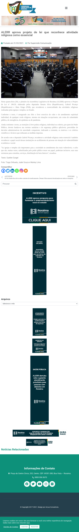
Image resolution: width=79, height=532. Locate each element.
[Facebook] (3, 171)
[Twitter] (8, 171)
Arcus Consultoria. (52, 507)
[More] (26, 171)
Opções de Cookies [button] (10, 527)
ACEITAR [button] (24, 527)
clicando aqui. (25, 523)
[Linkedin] (12, 171)
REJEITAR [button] (34, 527)
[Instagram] (21, 171)
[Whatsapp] (17, 171)
